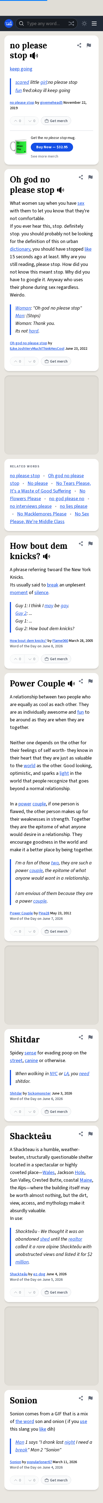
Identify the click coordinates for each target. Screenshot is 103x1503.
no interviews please (31, 506)
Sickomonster (39, 1093)
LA (66, 1073)
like (88, 249)
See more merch (44, 156)
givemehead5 (51, 102)
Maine (86, 1180)
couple (39, 804)
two (55, 862)
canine (31, 1060)
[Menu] (94, 23)
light (64, 773)
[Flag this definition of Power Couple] (90, 681)
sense (30, 1053)
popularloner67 (39, 1462)
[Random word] (71, 23)
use (83, 1421)
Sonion (15, 1462)
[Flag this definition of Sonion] (90, 1398)
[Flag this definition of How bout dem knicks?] (90, 543)
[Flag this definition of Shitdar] (90, 1037)
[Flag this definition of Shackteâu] (90, 1134)
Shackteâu (18, 1274)
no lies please (73, 506)
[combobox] (46, 23)
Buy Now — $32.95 (52, 147)
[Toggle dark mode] (84, 23)
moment (19, 592)
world (29, 765)
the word (24, 1421)
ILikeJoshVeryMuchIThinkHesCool (37, 348)
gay (64, 605)
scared (22, 82)
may (48, 605)
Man (19, 315)
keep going (21, 69)
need (84, 1073)
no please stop (22, 102)
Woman (23, 308)
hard (33, 331)
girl (43, 82)
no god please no (66, 498)
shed (45, 1239)
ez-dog (39, 1274)
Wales (49, 1172)
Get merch (56, 121)
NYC (54, 1073)
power (24, 804)
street (16, 1060)
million (22, 1262)
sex (80, 203)
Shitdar (16, 1093)
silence (41, 592)
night (70, 1442)
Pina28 (44, 913)
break (52, 585)
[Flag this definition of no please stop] (88, 45)
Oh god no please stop (28, 343)
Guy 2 (21, 613)
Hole (79, 1172)
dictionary (20, 249)
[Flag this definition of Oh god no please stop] (90, 177)
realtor (75, 1239)
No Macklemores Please (41, 514)
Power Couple (21, 913)
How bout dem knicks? (28, 641)
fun (18, 90)
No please (37, 483)
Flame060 (60, 641)
